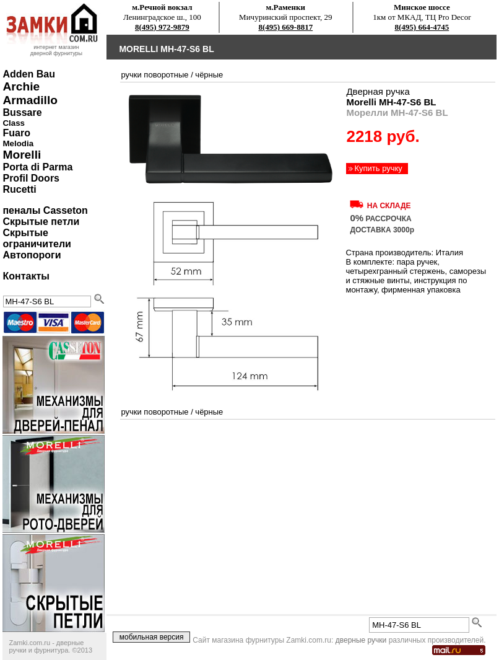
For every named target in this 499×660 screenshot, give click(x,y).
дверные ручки (361, 640)
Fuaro (16, 133)
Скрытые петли (40, 221)
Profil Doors (30, 178)
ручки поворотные (154, 74)
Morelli (21, 154)
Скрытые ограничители (36, 238)
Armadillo (30, 100)
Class (13, 123)
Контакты (25, 276)
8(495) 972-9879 (162, 27)
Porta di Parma (37, 167)
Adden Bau (28, 74)
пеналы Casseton (44, 210)
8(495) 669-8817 (285, 27)
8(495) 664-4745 (422, 27)
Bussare (21, 112)
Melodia (17, 143)
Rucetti (19, 189)
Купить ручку (378, 168)
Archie (21, 86)
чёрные (209, 74)
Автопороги (31, 255)
